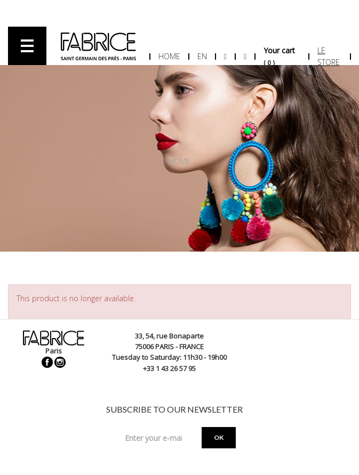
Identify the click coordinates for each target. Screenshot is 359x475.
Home (169, 56)
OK (219, 437)
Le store (328, 56)
